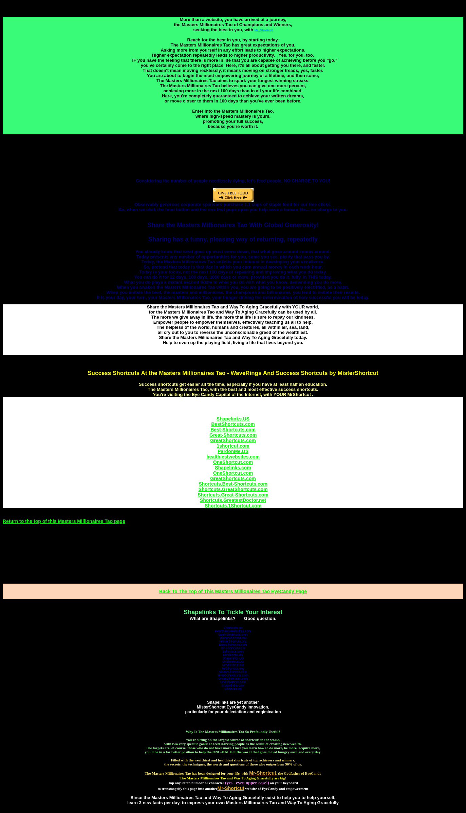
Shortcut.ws (233, 689)
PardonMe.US (233, 451)
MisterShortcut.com (233, 672)
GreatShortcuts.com (233, 440)
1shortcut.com (233, 446)
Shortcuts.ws (233, 627)
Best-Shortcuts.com (233, 429)
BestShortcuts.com (233, 424)
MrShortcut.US (233, 661)
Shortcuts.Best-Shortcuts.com (233, 484)
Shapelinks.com (233, 467)
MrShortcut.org (233, 668)
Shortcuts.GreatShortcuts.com (233, 489)
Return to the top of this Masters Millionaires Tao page (64, 521)
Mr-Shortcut (231, 788)
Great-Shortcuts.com (233, 435)
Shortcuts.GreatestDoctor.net (233, 500)
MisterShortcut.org (233, 641)
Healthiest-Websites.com (233, 631)
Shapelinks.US (233, 418)
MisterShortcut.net (233, 638)
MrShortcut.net (233, 665)
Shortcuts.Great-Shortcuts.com (233, 494)
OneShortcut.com (233, 462)
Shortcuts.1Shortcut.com (233, 505)
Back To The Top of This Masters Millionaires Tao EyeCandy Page (233, 591)
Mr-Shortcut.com (233, 648)
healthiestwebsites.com (233, 456)
